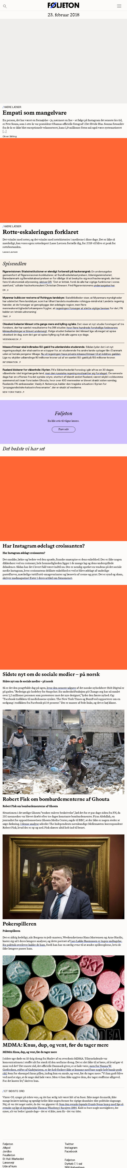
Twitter (69, 1144)
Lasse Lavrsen (10, 252)
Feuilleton (9, 1155)
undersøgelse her (104, 285)
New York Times (13, 392)
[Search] (5, 6)
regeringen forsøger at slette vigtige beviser (82, 308)
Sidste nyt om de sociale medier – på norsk (51, 674)
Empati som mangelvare (34, 112)
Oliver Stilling (10, 136)
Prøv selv (63, 429)
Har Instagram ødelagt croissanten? (43, 546)
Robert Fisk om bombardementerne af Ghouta (56, 799)
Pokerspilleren (19, 923)
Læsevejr (8, 1163)
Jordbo (7, 1152)
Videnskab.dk (12, 339)
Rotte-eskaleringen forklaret (40, 231)
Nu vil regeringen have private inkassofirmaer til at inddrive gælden (81, 354)
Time (7, 316)
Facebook (71, 1152)
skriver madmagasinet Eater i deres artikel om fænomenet (37, 578)
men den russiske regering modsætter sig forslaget (76, 373)
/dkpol (6, 1148)
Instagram (71, 1148)
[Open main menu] (119, 6)
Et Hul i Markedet (13, 1159)
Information (12, 362)
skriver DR (45, 282)
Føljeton (8, 1144)
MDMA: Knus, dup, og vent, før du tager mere (56, 1045)
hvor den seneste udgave (61, 688)
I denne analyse (29, 824)
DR (5, 290)
